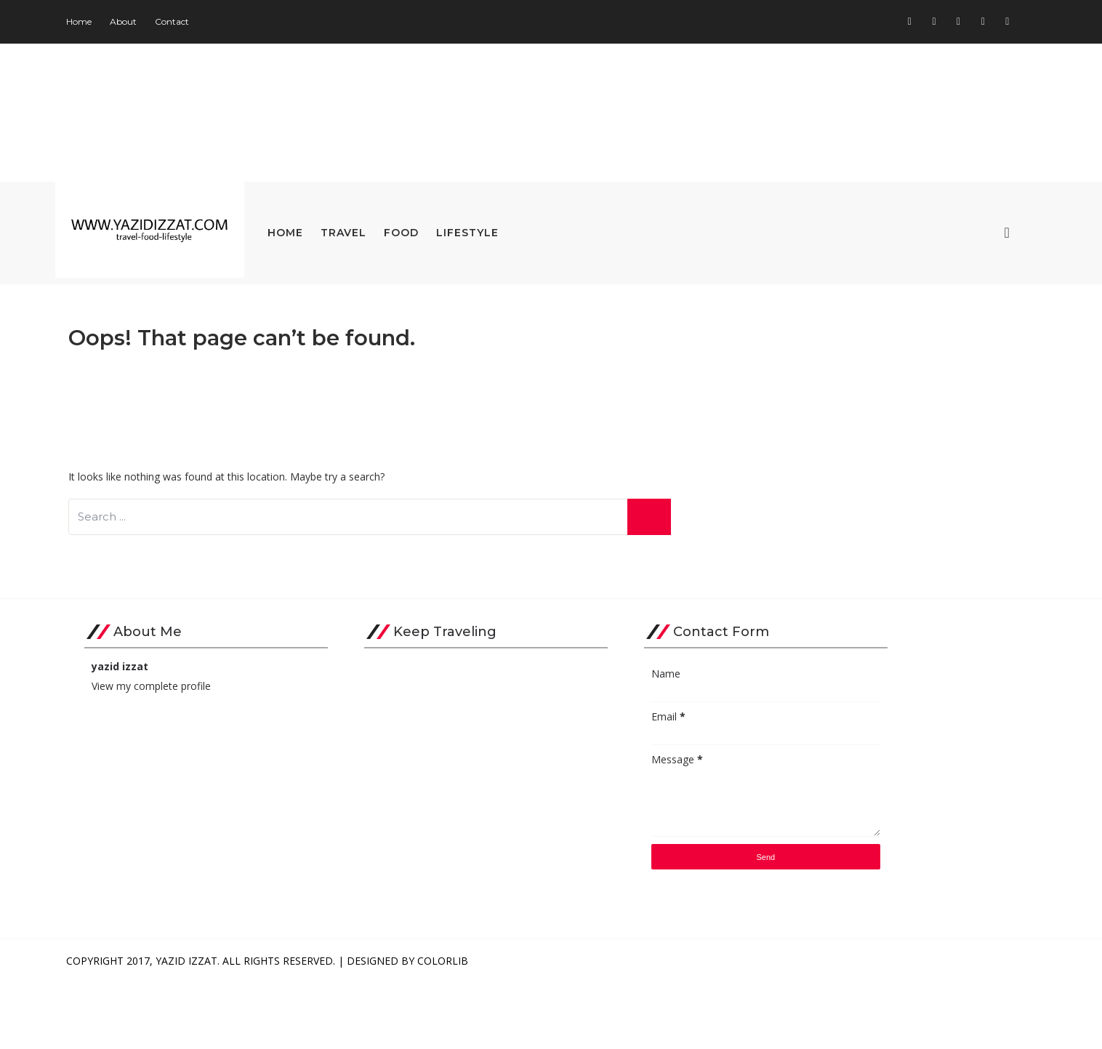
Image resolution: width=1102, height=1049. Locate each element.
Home (138, 21)
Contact (231, 21)
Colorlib (502, 1027)
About (182, 21)
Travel (403, 229)
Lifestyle (527, 229)
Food (460, 229)
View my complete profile (210, 752)
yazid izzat (179, 732)
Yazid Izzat (246, 1027)
